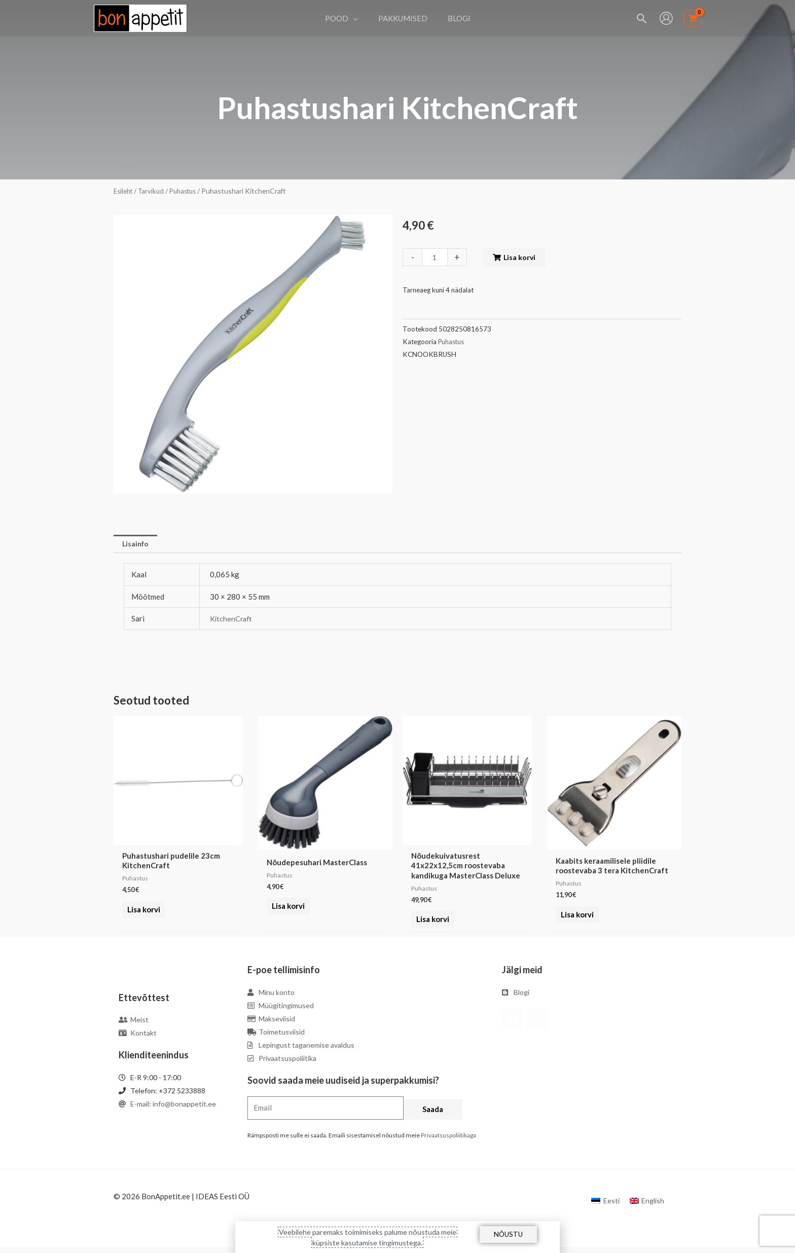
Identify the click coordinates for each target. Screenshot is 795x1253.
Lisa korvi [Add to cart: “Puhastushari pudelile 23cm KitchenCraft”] (141, 915)
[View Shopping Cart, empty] (692, 18)
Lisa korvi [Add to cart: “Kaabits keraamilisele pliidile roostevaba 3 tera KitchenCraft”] (575, 915)
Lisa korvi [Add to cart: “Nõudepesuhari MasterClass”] (286, 907)
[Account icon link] (666, 18)
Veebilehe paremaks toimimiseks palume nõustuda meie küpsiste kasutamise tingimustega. (367, 1237)
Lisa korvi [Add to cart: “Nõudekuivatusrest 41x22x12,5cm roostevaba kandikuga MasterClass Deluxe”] (430, 925)
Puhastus (188, 191)
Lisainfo (137, 543)
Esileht (124, 191)
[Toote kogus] (435, 257)
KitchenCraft (232, 619)
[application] (358, 18)
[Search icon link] (642, 18)
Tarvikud (153, 191)
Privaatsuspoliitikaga (448, 1141)
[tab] (137, 544)
